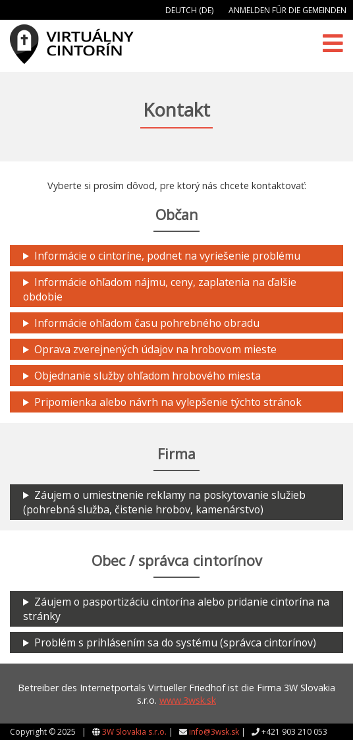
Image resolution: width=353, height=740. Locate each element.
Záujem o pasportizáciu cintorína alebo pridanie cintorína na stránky (176, 608)
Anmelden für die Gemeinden (287, 10)
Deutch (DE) (189, 10)
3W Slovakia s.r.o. (134, 731)
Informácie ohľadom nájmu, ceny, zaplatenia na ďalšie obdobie (159, 289)
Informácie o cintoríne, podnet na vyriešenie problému (167, 255)
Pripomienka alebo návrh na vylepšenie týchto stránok (168, 402)
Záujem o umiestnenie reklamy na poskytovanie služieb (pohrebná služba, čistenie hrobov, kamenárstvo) (164, 502)
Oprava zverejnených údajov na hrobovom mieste (155, 349)
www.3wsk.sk (187, 700)
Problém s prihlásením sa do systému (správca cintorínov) (175, 642)
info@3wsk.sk (214, 731)
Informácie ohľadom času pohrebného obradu (146, 323)
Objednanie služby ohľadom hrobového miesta (147, 375)
